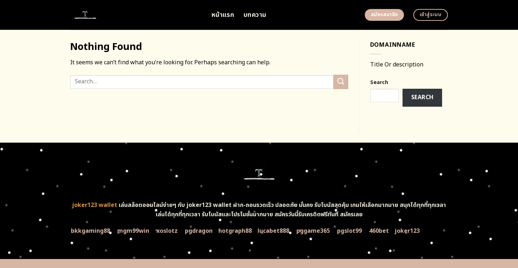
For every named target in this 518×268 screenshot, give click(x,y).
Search (379, 82)
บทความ (255, 15)
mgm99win (133, 231)
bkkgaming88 (90, 231)
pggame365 (313, 231)
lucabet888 (273, 231)
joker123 (407, 231)
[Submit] (340, 82)
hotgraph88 (235, 231)
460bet (379, 231)
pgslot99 (349, 231)
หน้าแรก (223, 15)
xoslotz (167, 231)
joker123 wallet (94, 205)
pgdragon (199, 231)
